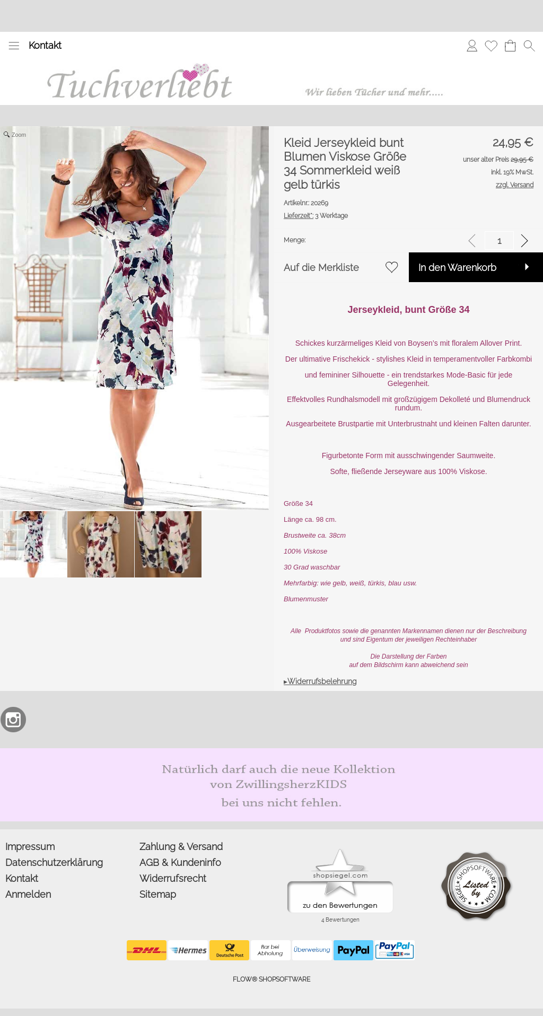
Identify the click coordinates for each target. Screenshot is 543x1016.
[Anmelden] (472, 45)
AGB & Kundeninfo (180, 862)
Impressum (30, 846)
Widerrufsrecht (172, 878)
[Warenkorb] (510, 45)
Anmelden (28, 894)
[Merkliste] (491, 45)
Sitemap (157, 894)
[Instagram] (13, 719)
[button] (13, 45)
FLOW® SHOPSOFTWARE (271, 979)
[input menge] (499, 240)
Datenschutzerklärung (54, 862)
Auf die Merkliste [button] (321, 267)
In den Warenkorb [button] (457, 267)
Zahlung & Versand (181, 846)
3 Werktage (316, 216)
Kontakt (45, 45)
